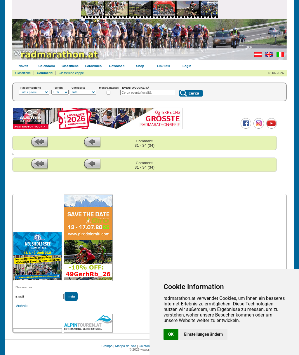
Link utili (163, 66)
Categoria (78, 87)
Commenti (45, 73)
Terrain (58, 87)
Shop (140, 66)
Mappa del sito (125, 346)
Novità (23, 66)
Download (117, 66)
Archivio (21, 305)
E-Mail (19, 296)
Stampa (107, 346)
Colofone (145, 346)
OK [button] (171, 334)
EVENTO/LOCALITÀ (135, 87)
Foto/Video (93, 66)
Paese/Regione (30, 87)
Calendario (47, 66)
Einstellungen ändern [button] (203, 334)
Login (186, 66)
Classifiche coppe (71, 73)
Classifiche (70, 66)
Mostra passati (109, 87)
